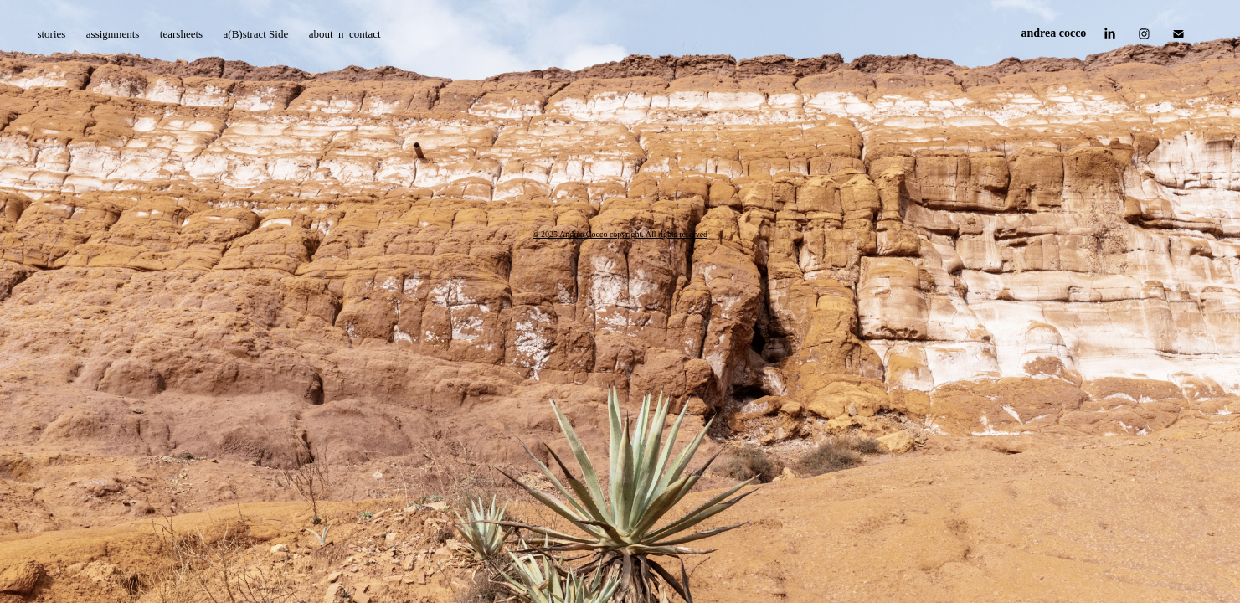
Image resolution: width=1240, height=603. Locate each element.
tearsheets (181, 34)
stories (51, 34)
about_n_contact (345, 34)
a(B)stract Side (256, 34)
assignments (113, 34)
